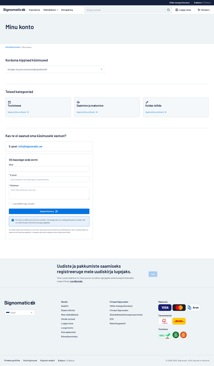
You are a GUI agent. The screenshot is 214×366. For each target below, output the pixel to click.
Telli (153, 274)
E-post (13, 175)
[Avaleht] (30, 303)
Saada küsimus (49, 211)
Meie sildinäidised (69, 314)
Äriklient (207, 3)
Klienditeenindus (12, 47)
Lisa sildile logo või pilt (23, 203)
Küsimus (14, 185)
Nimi (11, 164)
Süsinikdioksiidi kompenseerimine (126, 314)
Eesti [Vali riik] (11, 312)
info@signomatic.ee (30, 146)
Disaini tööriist (68, 310)
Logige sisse (67, 323)
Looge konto (67, 327)
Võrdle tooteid (68, 319)
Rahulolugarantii (118, 323)
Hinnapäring (67, 9)
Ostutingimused (30, 360)
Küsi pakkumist (68, 332)
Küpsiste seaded (47, 360)
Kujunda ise (34, 9)
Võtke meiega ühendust (121, 306)
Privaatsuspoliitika (12, 360)
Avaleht (64, 306)
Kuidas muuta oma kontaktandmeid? (55, 69)
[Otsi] (123, 10)
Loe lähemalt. (76, 281)
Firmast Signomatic (119, 310)
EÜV (112, 319)
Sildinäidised (51, 10)
